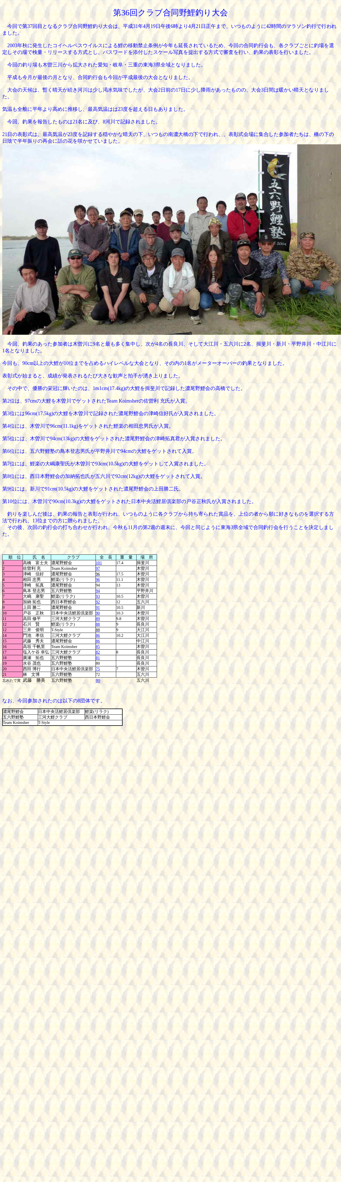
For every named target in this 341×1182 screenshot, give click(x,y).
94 (98, 590)
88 (98, 624)
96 (98, 579)
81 (98, 657)
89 (98, 618)
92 (98, 602)
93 (98, 596)
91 (98, 607)
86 (98, 635)
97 (98, 568)
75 (98, 669)
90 (98, 613)
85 (98, 646)
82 (98, 652)
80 (98, 680)
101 (99, 563)
